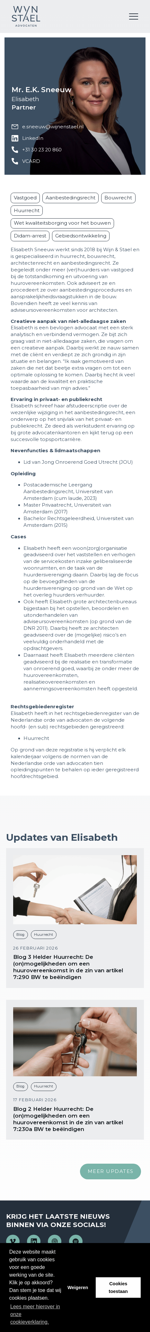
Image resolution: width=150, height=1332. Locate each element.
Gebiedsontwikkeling (80, 236)
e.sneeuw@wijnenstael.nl (47, 127)
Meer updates (111, 1171)
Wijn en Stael (26, 16)
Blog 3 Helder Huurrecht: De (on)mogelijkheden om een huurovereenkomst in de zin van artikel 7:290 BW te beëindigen (68, 967)
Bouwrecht (118, 198)
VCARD (26, 161)
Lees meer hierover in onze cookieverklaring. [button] (35, 1314)
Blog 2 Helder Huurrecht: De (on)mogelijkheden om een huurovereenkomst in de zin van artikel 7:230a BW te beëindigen (68, 1119)
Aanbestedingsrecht (70, 198)
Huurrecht (27, 210)
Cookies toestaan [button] (118, 1287)
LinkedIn (27, 138)
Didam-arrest (30, 236)
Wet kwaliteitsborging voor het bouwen (62, 223)
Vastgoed (25, 198)
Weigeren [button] (77, 1287)
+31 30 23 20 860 (36, 150)
